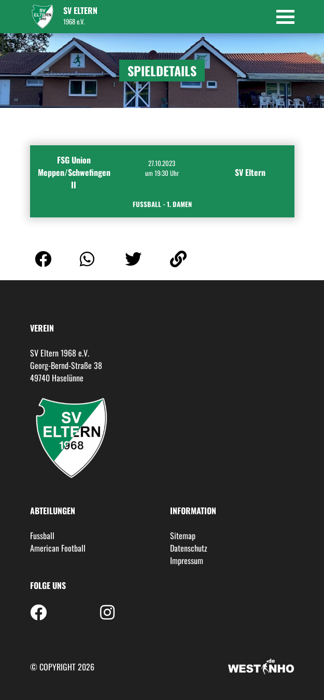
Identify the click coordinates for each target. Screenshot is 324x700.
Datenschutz (188, 548)
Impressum (186, 560)
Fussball (42, 535)
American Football (58, 548)
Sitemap (182, 535)
